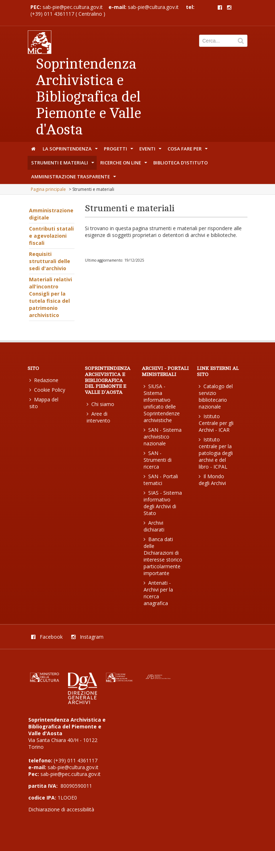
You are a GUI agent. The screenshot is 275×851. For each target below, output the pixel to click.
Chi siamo (100, 404)
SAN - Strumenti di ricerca (158, 460)
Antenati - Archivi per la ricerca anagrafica (158, 593)
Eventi (151, 150)
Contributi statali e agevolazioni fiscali (51, 235)
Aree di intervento (98, 417)
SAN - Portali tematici (161, 479)
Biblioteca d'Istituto (180, 162)
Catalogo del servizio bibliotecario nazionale (216, 396)
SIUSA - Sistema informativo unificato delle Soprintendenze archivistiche (162, 403)
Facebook (47, 636)
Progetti (119, 150)
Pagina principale (48, 189)
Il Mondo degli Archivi (212, 479)
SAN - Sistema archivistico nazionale (163, 436)
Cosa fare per (188, 150)
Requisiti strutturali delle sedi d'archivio (49, 261)
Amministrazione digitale (51, 214)
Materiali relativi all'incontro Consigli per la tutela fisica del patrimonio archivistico (50, 297)
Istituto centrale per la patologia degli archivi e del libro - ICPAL (216, 453)
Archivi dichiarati (154, 526)
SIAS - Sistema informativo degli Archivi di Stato (163, 502)
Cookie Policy (47, 389)
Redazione (43, 380)
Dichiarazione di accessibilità (61, 809)
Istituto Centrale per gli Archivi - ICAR (216, 423)
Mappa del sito (43, 403)
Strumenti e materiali (63, 164)
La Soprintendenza (71, 150)
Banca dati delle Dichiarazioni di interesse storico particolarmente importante (163, 556)
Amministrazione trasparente (74, 178)
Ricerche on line (124, 164)
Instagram (87, 636)
